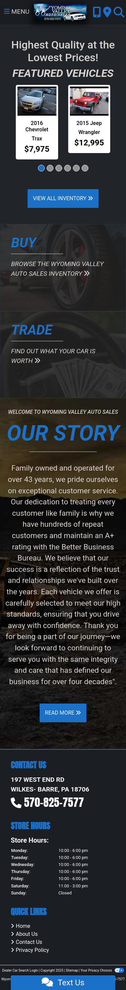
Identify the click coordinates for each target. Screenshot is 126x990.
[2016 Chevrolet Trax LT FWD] (37, 101)
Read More (63, 713)
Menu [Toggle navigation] (17, 11)
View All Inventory (63, 198)
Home (23, 926)
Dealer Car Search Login (20, 970)
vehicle (70, 591)
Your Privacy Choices (102, 970)
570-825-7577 (54, 802)
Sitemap (72, 970)
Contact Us (29, 942)
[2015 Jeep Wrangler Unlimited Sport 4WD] (89, 101)
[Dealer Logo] (60, 12)
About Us (27, 934)
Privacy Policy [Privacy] (32, 950)
